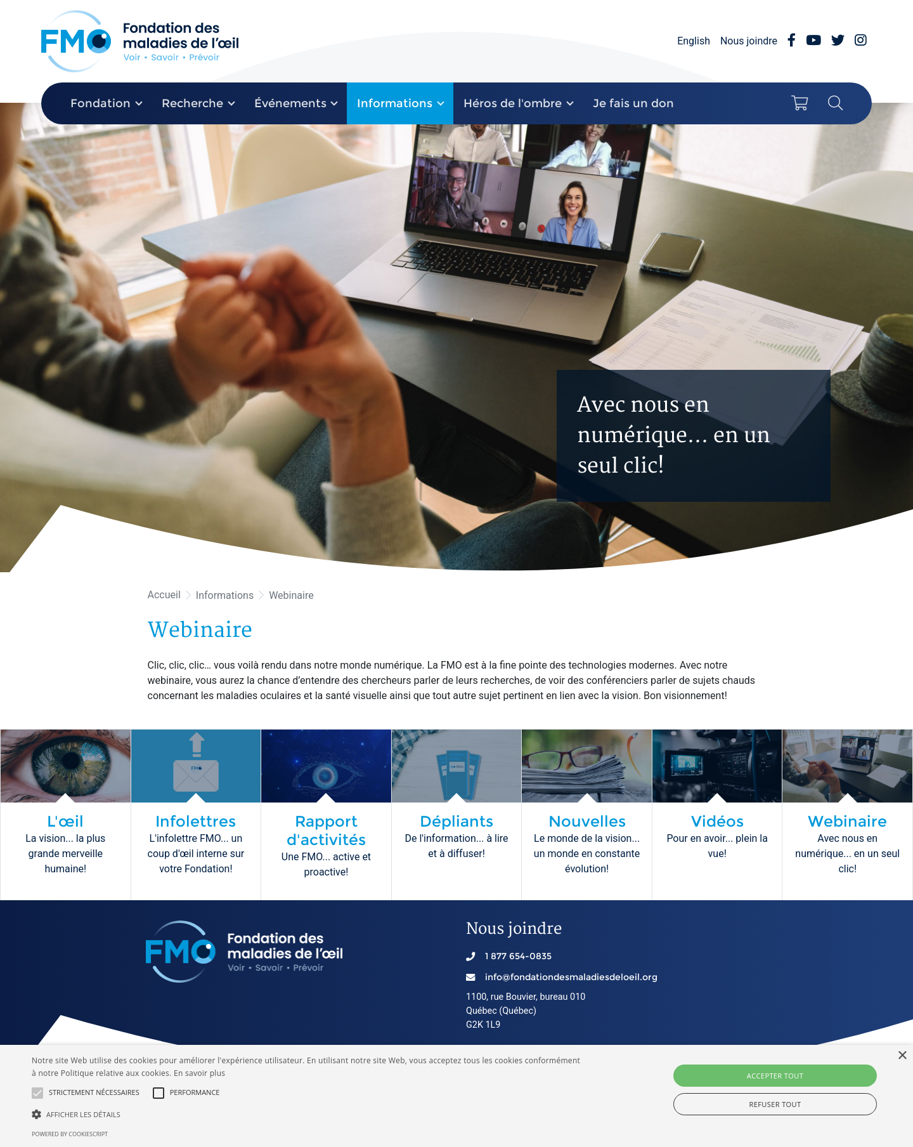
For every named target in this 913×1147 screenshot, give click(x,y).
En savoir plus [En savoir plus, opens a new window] (199, 1073)
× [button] (902, 1056)
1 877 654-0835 (518, 956)
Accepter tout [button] (775, 1075)
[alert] (456, 1096)
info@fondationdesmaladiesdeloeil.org (571, 977)
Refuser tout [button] (775, 1104)
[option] (456, 337)
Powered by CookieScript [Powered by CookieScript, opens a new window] (70, 1134)
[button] (37, 1093)
